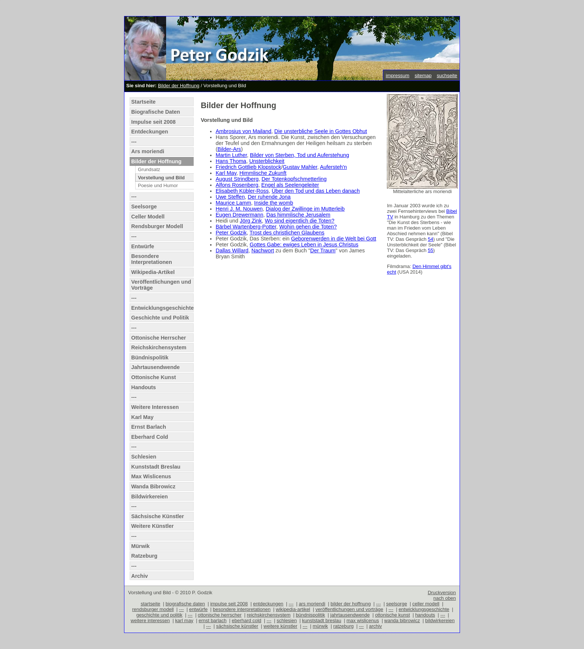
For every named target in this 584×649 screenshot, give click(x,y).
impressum (397, 75)
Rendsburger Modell (157, 226)
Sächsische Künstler (157, 516)
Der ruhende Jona (269, 197)
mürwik (320, 626)
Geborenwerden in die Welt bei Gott (333, 239)
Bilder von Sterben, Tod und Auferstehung (299, 155)
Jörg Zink (251, 221)
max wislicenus (362, 620)
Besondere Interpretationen (151, 259)
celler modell (425, 604)
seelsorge (396, 604)
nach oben (444, 598)
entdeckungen (268, 604)
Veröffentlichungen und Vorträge (161, 285)
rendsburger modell (153, 609)
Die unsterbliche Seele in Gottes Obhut (320, 131)
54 (430, 239)
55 (430, 250)
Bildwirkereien (149, 497)
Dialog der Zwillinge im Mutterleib (305, 209)
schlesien (287, 620)
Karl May (142, 417)
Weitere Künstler (152, 526)
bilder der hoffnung (351, 604)
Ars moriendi (147, 151)
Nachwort (262, 250)
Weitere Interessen (155, 407)
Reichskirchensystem (158, 347)
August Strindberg (237, 179)
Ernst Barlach (148, 427)
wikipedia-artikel (293, 609)
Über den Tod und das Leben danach (316, 191)
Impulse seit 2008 (153, 122)
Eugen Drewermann (239, 215)
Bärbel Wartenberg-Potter (246, 227)
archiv (375, 626)
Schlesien (143, 457)
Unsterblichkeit (266, 161)
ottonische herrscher (219, 615)
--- (133, 142)
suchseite (447, 75)
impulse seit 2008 (229, 604)
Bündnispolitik (149, 357)
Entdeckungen (149, 132)
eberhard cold (246, 620)
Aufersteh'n (333, 167)
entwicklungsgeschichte (424, 609)
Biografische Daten (155, 112)
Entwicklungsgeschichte (162, 308)
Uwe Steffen (230, 197)
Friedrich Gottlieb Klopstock (248, 167)
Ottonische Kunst (153, 377)
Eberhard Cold (149, 437)
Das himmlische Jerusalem (298, 215)
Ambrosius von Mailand (244, 131)
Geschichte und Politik (160, 318)
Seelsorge (144, 206)
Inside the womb (273, 203)
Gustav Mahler (300, 167)
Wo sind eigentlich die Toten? (299, 221)
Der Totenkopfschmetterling (294, 179)
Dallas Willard (232, 250)
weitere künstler (281, 626)
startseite (151, 604)
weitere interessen (150, 620)
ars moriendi (312, 604)
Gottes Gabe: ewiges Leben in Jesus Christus (304, 245)
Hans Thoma (231, 161)
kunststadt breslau (321, 620)
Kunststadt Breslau (155, 467)
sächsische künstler (237, 626)
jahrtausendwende (350, 615)
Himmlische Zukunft (262, 173)
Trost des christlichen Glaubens (287, 233)
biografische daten (185, 604)
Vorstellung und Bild (161, 177)
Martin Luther (231, 155)
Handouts (143, 387)
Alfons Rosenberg (237, 185)
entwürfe (198, 609)
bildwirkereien (440, 620)
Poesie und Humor (158, 185)
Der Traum (323, 250)
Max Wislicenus (151, 476)
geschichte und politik (159, 615)
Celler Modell (148, 217)
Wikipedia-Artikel (153, 272)
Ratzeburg (144, 556)
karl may (184, 620)
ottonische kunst (392, 615)
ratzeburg (343, 626)
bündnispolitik (310, 615)
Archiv (139, 576)
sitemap (423, 75)
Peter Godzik (231, 233)
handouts (425, 615)
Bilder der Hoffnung (178, 85)
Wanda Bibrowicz (153, 486)
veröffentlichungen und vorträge (349, 609)
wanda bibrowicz (402, 620)
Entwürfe (142, 246)
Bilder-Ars (229, 149)
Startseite (143, 102)
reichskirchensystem (269, 615)
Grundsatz (149, 169)
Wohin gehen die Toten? (308, 227)
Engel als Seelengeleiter (290, 185)
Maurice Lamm (233, 203)
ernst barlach (212, 620)
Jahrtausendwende (155, 367)
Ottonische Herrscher (158, 338)
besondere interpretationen (242, 609)
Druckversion (442, 592)
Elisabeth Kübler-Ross (242, 191)
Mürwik (140, 546)
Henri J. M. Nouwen (239, 209)
